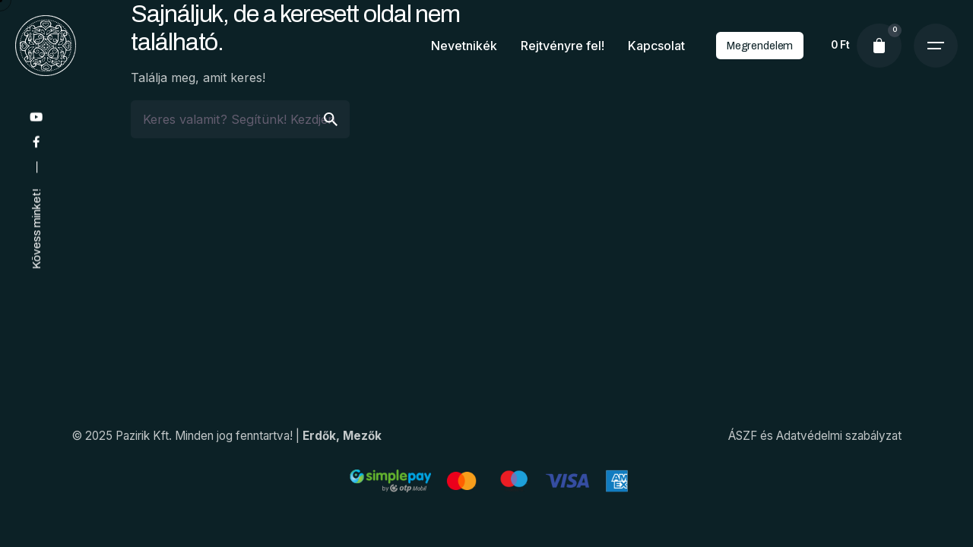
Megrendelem (760, 46)
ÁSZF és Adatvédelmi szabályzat (815, 435)
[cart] (879, 46)
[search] (331, 119)
